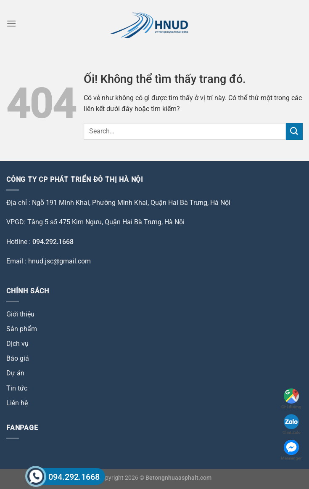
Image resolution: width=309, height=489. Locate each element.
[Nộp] (294, 131)
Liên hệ (17, 403)
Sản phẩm (21, 329)
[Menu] (11, 23)
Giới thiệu (20, 314)
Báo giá (17, 358)
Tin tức (16, 388)
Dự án (15, 373)
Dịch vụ (17, 344)
